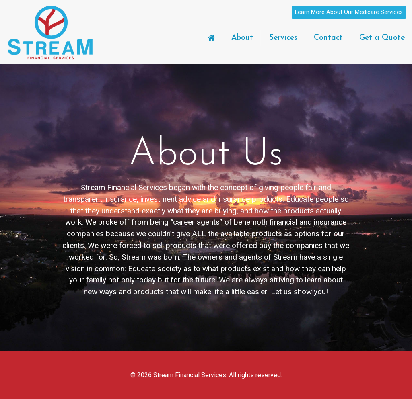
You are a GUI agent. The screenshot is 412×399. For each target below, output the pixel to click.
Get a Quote (382, 38)
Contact (328, 38)
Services (283, 38)
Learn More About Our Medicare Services (349, 12)
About (242, 38)
